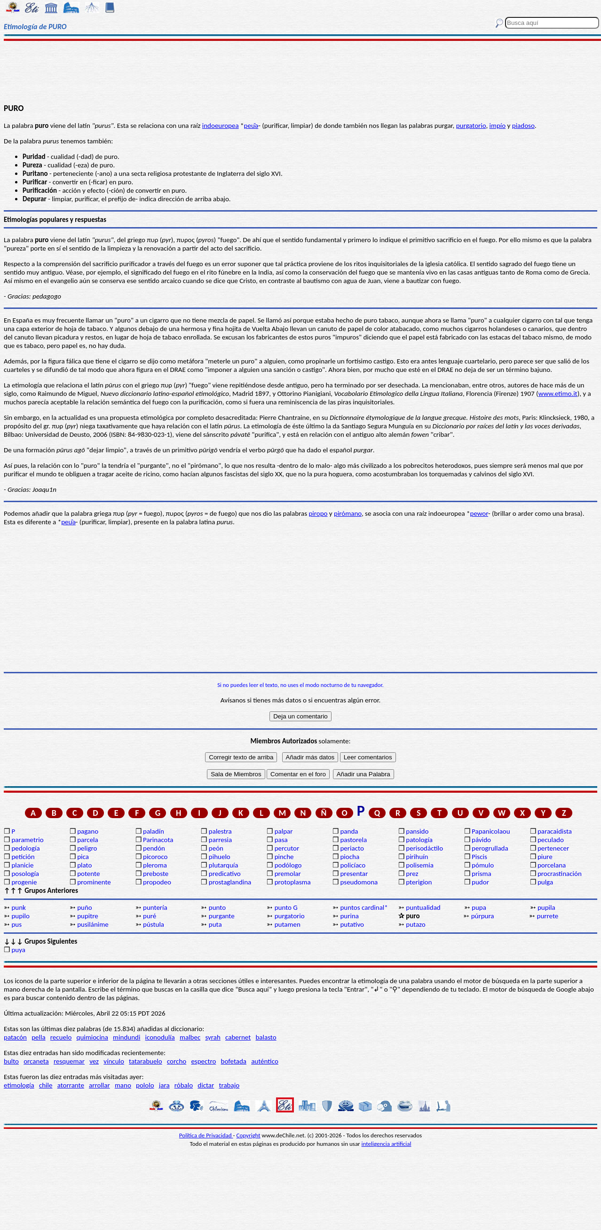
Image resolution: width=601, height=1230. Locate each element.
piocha (349, 856)
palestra (220, 831)
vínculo (113, 1061)
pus (16, 924)
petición (22, 856)
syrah (212, 1037)
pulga (545, 882)
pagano (87, 831)
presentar (354, 873)
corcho (176, 1061)
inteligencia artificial (386, 1143)
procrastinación (560, 873)
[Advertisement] (301, 71)
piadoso (523, 125)
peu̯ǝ (251, 125)
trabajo (229, 1085)
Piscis (479, 856)
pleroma (155, 865)
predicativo (225, 873)
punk (18, 907)
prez (412, 873)
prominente (94, 882)
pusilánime (92, 924)
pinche (284, 856)
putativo (352, 924)
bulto (11, 1061)
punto (217, 907)
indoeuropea (220, 125)
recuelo (61, 1037)
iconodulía (160, 1037)
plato (84, 865)
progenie (24, 882)
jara (164, 1085)
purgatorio (471, 125)
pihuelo (219, 856)
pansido (417, 831)
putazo (415, 924)
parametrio (27, 840)
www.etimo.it (557, 393)
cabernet (238, 1037)
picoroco (155, 856)
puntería (155, 907)
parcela (87, 840)
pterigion (419, 882)
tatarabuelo (145, 1061)
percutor (287, 848)
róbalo (183, 1085)
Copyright (249, 1135)
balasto (265, 1037)
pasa (281, 840)
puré (149, 916)
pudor (480, 882)
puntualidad (423, 907)
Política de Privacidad (206, 1135)
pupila (546, 907)
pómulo (483, 865)
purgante (222, 916)
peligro (87, 848)
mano (123, 1085)
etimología (19, 1085)
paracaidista (555, 831)
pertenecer (553, 848)
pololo (145, 1085)
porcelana (552, 865)
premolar (288, 873)
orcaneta (36, 1061)
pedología (25, 848)
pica (83, 856)
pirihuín (417, 856)
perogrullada (490, 848)
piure (545, 856)
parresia (220, 840)
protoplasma (293, 882)
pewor (479, 513)
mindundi (126, 1037)
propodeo (157, 882)
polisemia (420, 865)
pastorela (353, 840)
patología (419, 840)
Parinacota (158, 840)
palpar (284, 831)
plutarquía (223, 865)
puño (84, 907)
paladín (153, 831)
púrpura (482, 916)
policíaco (352, 865)
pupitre (87, 916)
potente (88, 873)
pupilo (20, 916)
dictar (206, 1085)
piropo (317, 513)
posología (25, 873)
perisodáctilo (424, 848)
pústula (153, 924)
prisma (481, 873)
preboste (155, 873)
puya (18, 950)
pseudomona (359, 882)
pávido (481, 840)
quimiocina (92, 1037)
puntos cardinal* (363, 907)
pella (38, 1037)
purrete (548, 916)
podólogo (288, 865)
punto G (286, 907)
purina (349, 916)
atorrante (70, 1085)
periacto (352, 848)
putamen (287, 924)
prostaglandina (230, 882)
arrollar (99, 1085)
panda (349, 831)
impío (498, 125)
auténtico (264, 1061)
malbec (190, 1037)
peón (216, 848)
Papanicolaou (491, 831)
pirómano (348, 513)
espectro (203, 1061)
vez (94, 1061)
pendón (154, 848)
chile (46, 1085)
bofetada (233, 1061)
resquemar (69, 1061)
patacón (15, 1037)
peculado (551, 840)
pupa (479, 907)
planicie (22, 865)
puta (215, 924)
